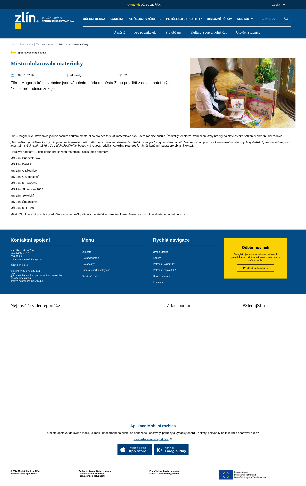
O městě (119, 32)
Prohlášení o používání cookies (95, 471)
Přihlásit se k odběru (255, 268)
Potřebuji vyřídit (144, 18)
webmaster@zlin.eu (169, 473)
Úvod (13, 44)
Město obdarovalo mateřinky (72, 44)
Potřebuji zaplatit (184, 18)
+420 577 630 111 (30, 270)
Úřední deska (94, 18)
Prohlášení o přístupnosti (92, 476)
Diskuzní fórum (219, 18)
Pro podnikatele (145, 32)
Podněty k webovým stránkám (164, 471)
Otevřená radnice (248, 32)
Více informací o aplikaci (152, 439)
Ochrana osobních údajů (91, 473)
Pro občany (173, 32)
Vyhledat (286, 18)
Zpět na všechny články (28, 52)
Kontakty (245, 18)
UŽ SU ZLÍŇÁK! (151, 4)
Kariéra (116, 18)
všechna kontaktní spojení (26, 259)
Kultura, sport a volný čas (209, 32)
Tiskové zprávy (44, 44)
